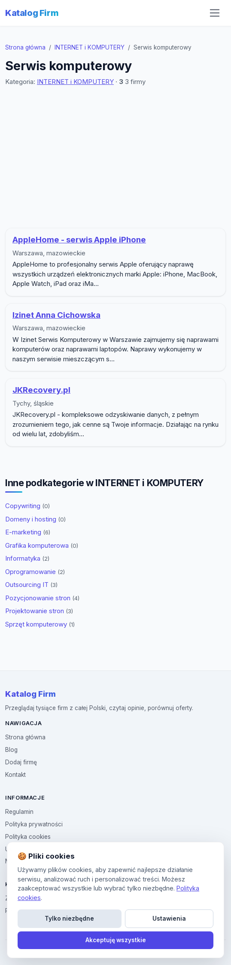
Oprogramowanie (35, 572)
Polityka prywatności (34, 824)
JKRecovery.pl (41, 390)
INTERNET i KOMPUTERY (90, 47)
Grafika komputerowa (41, 545)
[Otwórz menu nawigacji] (215, 13)
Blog (11, 749)
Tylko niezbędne (69, 918)
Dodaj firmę (21, 762)
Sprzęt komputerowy (40, 624)
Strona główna (25, 47)
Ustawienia (169, 918)
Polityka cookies (28, 836)
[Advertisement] (117, 157)
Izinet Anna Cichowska (56, 315)
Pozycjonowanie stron (42, 598)
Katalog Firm (31, 13)
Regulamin (19, 811)
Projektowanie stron (39, 611)
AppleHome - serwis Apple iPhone (79, 240)
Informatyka (27, 558)
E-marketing (27, 532)
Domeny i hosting (35, 519)
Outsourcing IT (31, 584)
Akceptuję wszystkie (115, 940)
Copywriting (27, 506)
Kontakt (15, 774)
